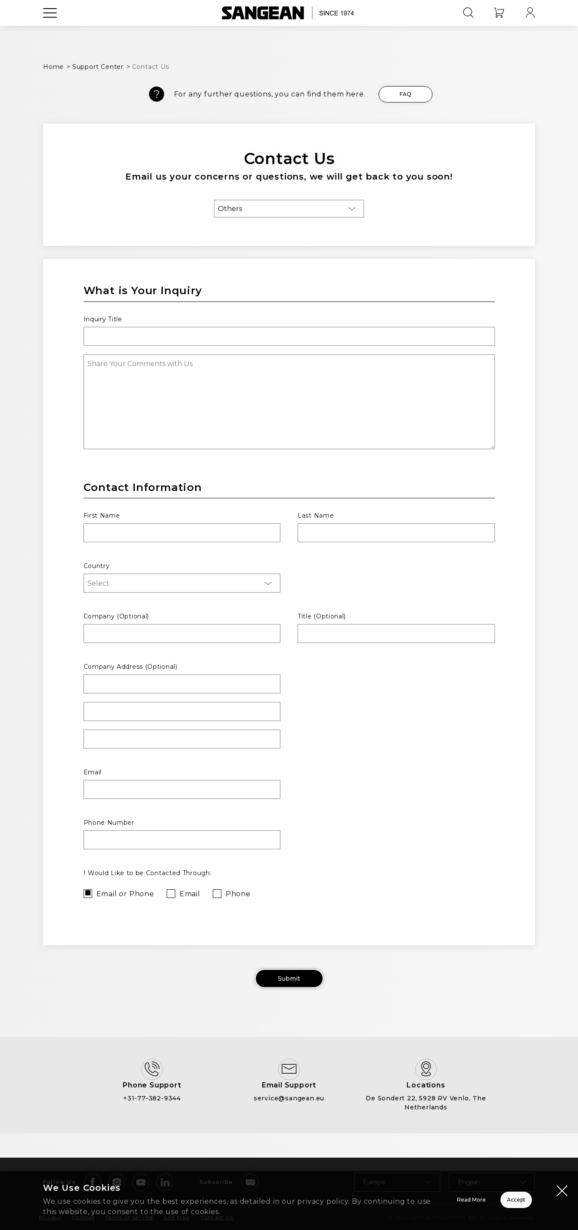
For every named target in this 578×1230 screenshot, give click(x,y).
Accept (485, 1195)
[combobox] (182, 583)
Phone (238, 894)
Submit (289, 981)
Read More (363, 1195)
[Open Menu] (50, 32)
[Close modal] (562, 1180)
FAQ (405, 94)
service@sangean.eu (289, 1122)
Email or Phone (125, 894)
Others (230, 209)
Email (190, 894)
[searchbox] (183, 583)
